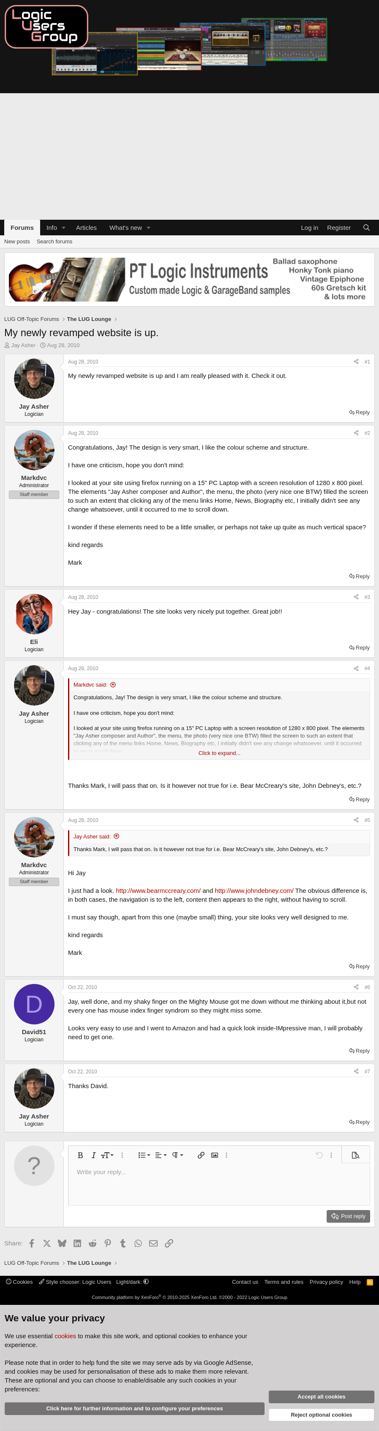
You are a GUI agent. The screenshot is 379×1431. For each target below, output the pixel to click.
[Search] (366, 227)
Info (51, 227)
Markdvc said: (90, 685)
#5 (367, 820)
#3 (367, 597)
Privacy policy (326, 1282)
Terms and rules (283, 1282)
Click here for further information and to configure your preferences (134, 1408)
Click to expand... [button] (220, 753)
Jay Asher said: (92, 836)
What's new (125, 227)
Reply (363, 412)
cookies (65, 1335)
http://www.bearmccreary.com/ (158, 890)
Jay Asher (23, 345)
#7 (367, 1072)
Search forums (55, 241)
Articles (86, 227)
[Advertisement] (189, 156)
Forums (22, 227)
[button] (64, 227)
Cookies (19, 1282)
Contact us (245, 1282)
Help (355, 1282)
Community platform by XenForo (155, 1297)
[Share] (356, 362)
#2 (367, 433)
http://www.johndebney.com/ (254, 890)
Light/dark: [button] (132, 1282)
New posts (17, 241)
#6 (367, 987)
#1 (367, 362)
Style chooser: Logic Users (76, 1282)
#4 (367, 668)
